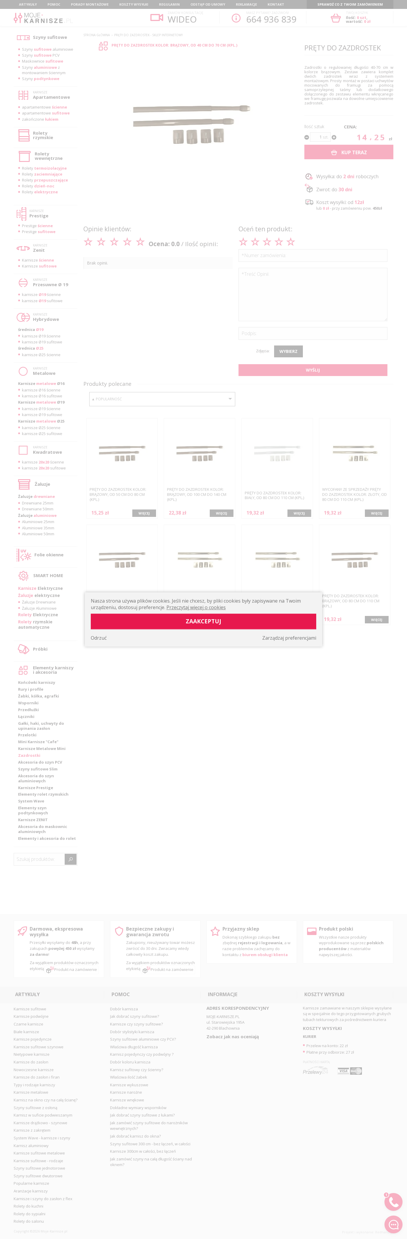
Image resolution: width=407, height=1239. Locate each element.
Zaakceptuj (203, 621)
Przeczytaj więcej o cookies (196, 607)
